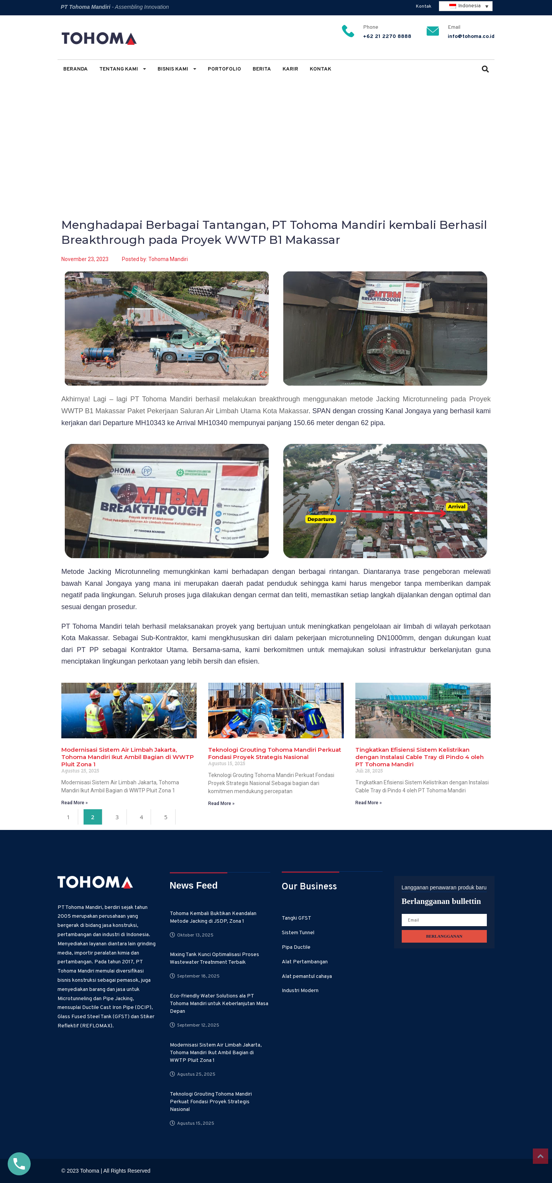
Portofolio (224, 69)
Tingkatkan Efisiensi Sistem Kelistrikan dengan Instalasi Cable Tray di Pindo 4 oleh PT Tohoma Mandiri (419, 757)
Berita (262, 69)
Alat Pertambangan (305, 962)
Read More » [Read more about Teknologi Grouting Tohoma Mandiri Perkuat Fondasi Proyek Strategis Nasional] (221, 803)
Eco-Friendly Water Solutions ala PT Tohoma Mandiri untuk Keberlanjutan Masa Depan (219, 1004)
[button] (485, 70)
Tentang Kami (122, 69)
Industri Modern (300, 990)
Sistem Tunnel (298, 933)
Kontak (423, 6)
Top (540, 1156)
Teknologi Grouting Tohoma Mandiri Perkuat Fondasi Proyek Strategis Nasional (274, 753)
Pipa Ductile (296, 947)
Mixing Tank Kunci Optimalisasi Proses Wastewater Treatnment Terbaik (214, 958)
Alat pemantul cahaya (307, 976)
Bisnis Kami (177, 69)
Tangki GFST (296, 918)
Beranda (75, 69)
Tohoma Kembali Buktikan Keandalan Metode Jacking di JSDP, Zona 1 (213, 917)
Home (68, 123)
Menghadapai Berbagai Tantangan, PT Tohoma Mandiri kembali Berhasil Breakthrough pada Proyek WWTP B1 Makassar (270, 123)
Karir (290, 69)
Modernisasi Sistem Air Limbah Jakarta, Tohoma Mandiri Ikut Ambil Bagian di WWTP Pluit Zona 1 (127, 757)
